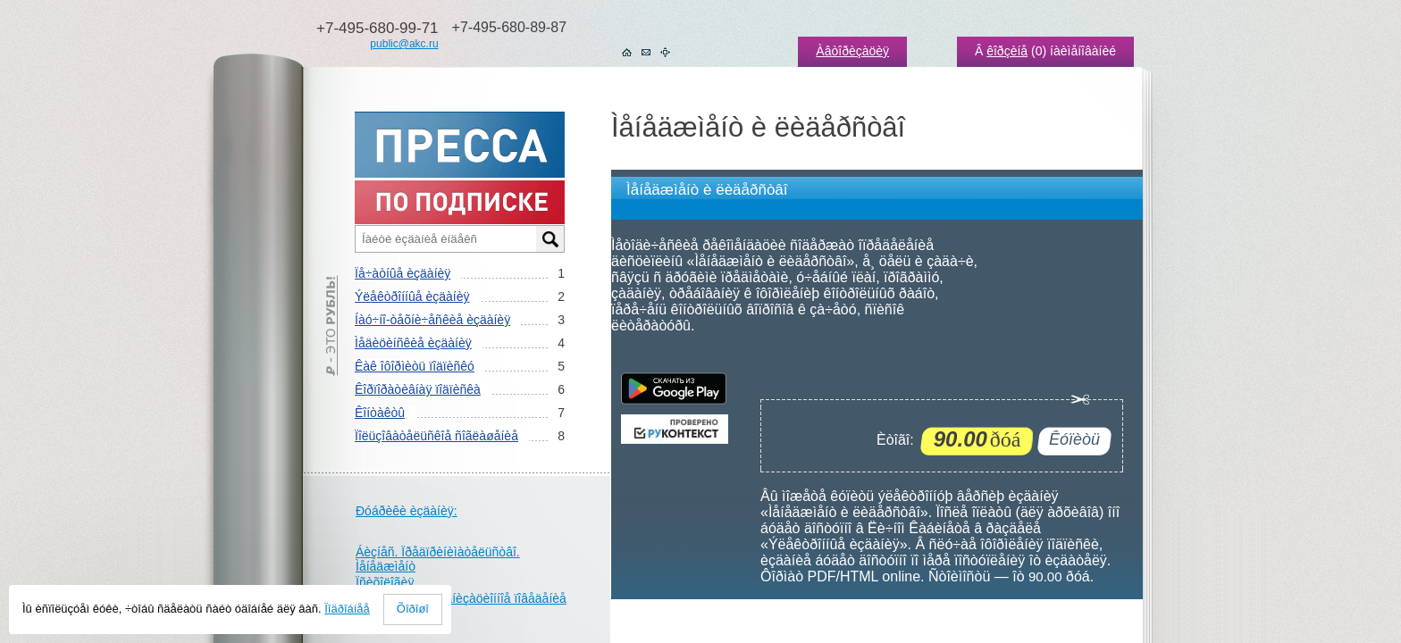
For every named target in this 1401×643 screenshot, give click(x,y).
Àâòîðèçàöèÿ (852, 51)
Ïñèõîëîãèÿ (385, 582)
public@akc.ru (404, 44)
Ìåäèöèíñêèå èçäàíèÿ (413, 343)
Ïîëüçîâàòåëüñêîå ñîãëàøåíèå (436, 436)
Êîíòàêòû (380, 412)
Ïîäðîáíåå (347, 608)
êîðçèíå (1007, 51)
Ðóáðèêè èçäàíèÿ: (406, 511)
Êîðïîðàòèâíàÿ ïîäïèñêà (418, 389)
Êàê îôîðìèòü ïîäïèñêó (414, 366)
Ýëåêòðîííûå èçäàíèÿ (412, 296)
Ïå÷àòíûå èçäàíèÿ (402, 273)
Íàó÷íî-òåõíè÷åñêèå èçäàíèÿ (432, 320)
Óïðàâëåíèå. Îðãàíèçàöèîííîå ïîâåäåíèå (461, 598)
